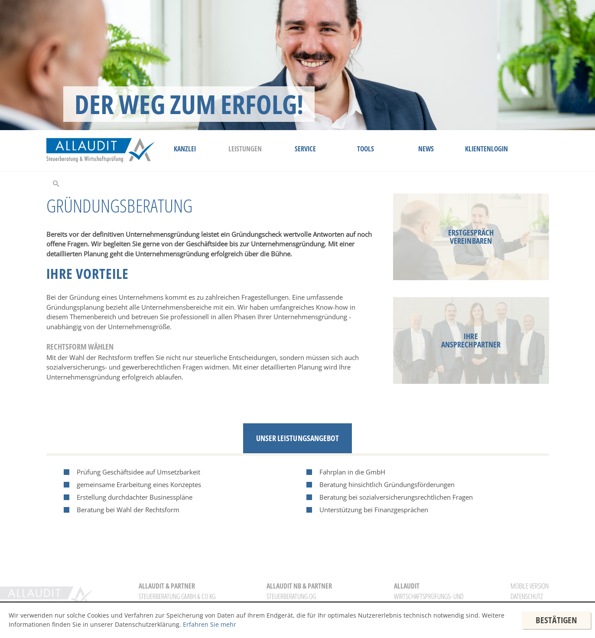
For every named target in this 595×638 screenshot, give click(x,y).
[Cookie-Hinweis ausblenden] (556, 620)
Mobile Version (529, 586)
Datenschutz (526, 596)
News (426, 149)
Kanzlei (185, 149)
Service (305, 149)
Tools (365, 149)
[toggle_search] (56, 183)
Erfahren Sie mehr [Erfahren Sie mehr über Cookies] (209, 624)
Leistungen (245, 149)
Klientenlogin (486, 149)
